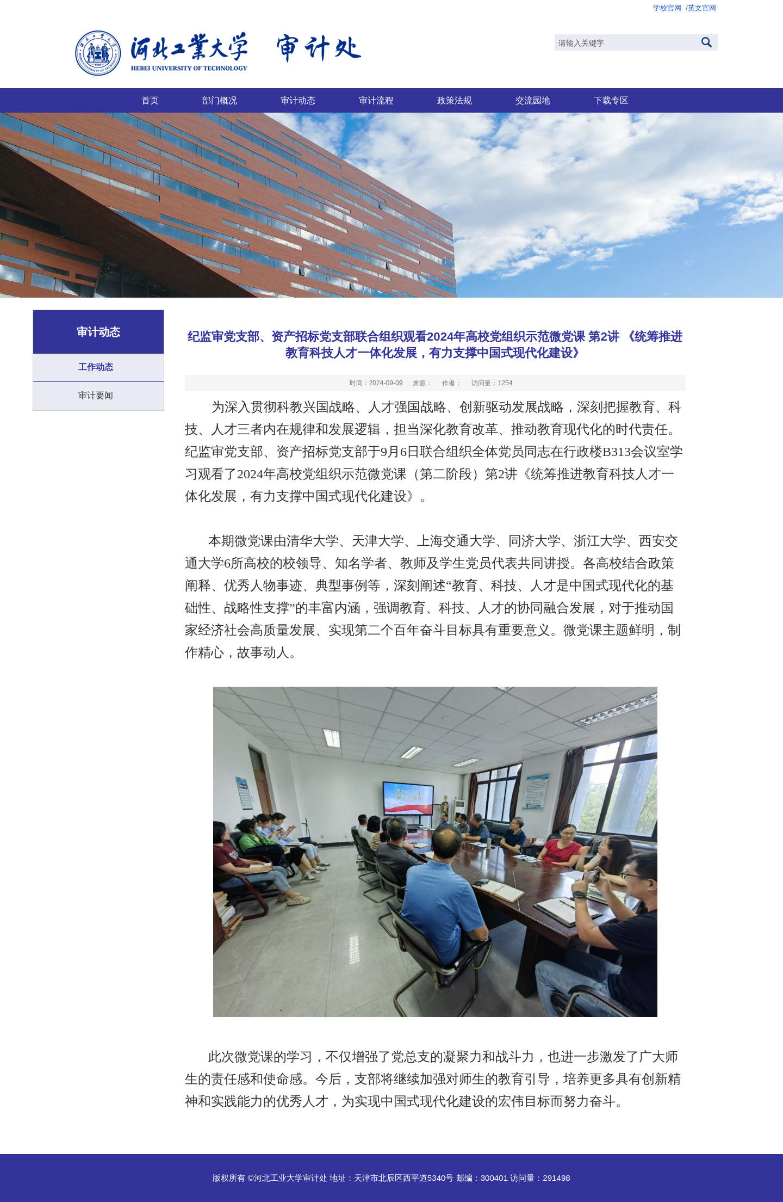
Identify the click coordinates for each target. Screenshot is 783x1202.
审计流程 (376, 100)
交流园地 (532, 100)
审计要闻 (95, 395)
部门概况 (219, 100)
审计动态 (298, 100)
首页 (150, 100)
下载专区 (611, 100)
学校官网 (667, 8)
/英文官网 (701, 8)
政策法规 (454, 100)
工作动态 (95, 367)
